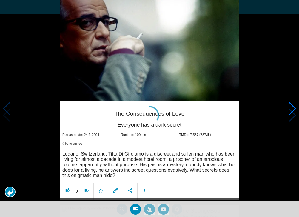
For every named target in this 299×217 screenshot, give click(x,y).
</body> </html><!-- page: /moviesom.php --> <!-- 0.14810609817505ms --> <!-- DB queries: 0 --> (149, 108)
